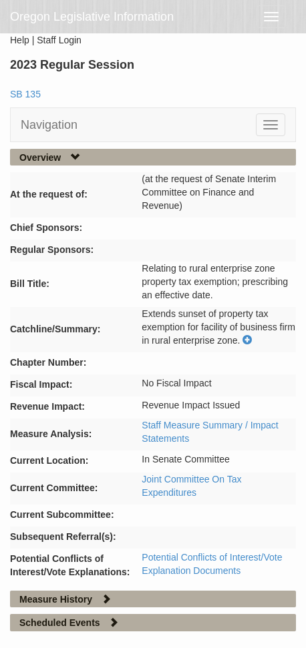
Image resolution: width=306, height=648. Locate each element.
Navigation (49, 124)
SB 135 (25, 94)
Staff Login (59, 40)
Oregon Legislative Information (92, 16)
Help (19, 40)
